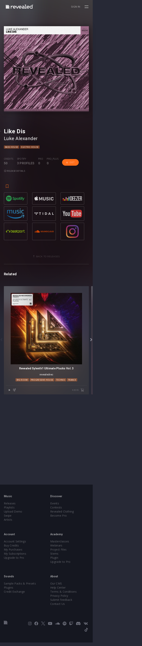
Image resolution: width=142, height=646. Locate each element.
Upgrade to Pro (14, 567)
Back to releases (72, 300)
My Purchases (13, 559)
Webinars (81, 555)
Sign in (124, 6)
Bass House (11, 196)
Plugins (8, 597)
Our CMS (81, 593)
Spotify (21, 208)
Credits (8, 208)
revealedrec (71, 467)
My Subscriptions (15, 563)
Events (79, 513)
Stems (79, 563)
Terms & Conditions (88, 601)
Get (70, 211)
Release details (90, 211)
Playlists (9, 517)
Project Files (83, 559)
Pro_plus (52, 208)
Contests (81, 517)
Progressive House (66, 473)
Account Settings (15, 551)
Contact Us (82, 613)
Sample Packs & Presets (20, 593)
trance (97, 473)
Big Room (46, 473)
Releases (10, 513)
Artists (8, 529)
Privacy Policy (84, 605)
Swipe (8, 525)
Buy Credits (11, 555)
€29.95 (127, 483)
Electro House (29, 196)
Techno (85, 473)
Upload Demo (13, 521)
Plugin (79, 567)
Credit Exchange (14, 601)
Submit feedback (86, 609)
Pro (40, 208)
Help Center (82, 597)
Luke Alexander (21, 187)
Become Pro (83, 525)
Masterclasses (84, 551)
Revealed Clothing (86, 521)
